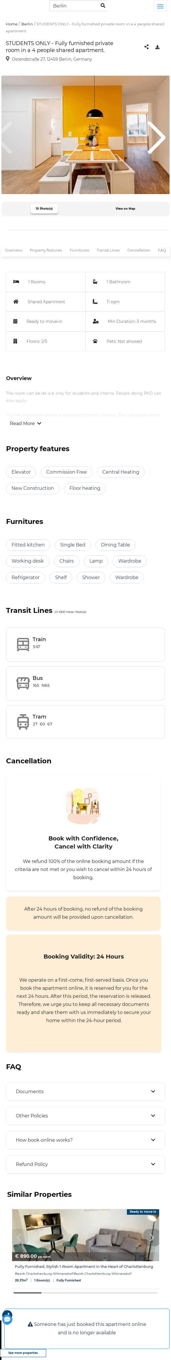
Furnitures (79, 250)
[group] (85, 1249)
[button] (152, 1237)
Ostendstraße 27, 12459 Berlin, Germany (52, 59)
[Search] (78, 5)
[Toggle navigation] (160, 6)
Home (12, 24)
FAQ (162, 250)
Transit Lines (108, 250)
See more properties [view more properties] (23, 1353)
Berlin (27, 24)
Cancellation (139, 250)
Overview (13, 250)
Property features (46, 250)
